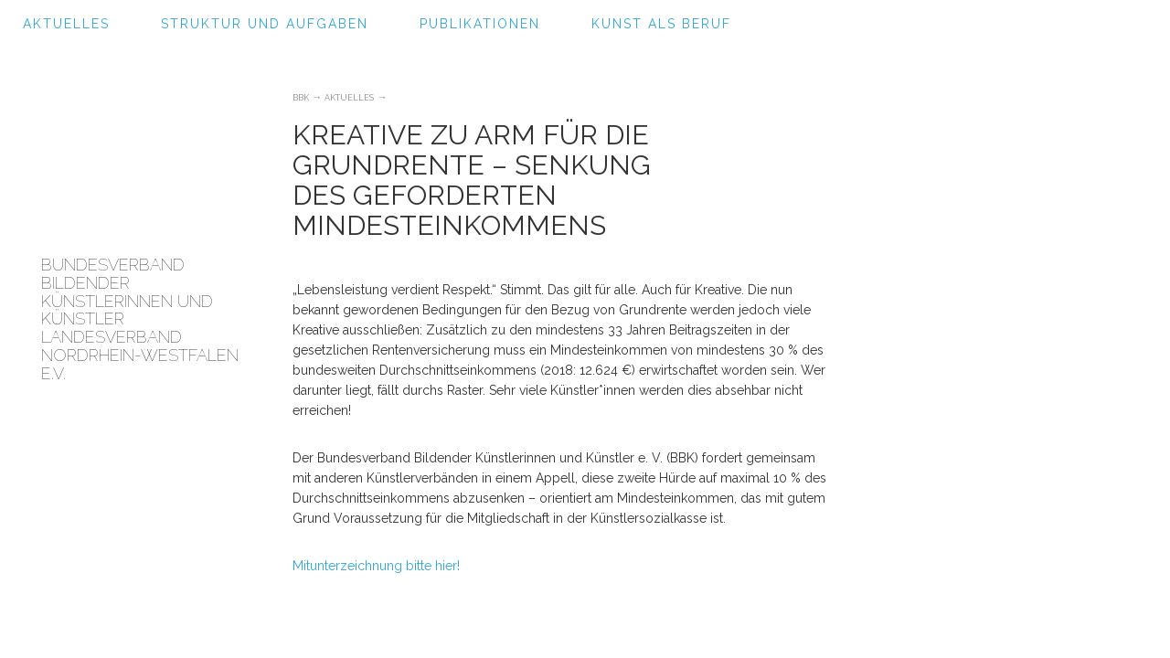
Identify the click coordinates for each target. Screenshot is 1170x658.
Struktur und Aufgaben (264, 23)
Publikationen (480, 23)
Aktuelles (66, 23)
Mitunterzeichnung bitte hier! (377, 565)
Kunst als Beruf (661, 23)
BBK (300, 97)
